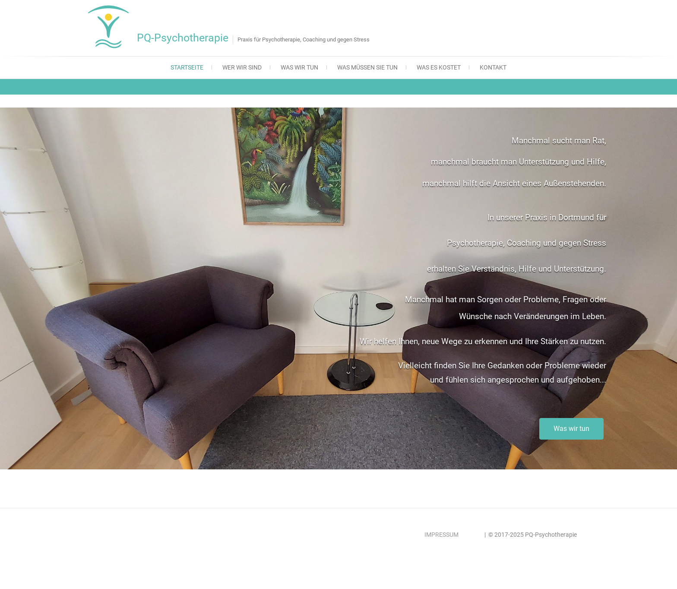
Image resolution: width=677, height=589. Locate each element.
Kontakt (493, 67)
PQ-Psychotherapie (182, 38)
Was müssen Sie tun (367, 67)
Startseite (187, 67)
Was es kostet (439, 67)
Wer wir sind (242, 67)
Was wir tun (299, 67)
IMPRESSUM (441, 534)
